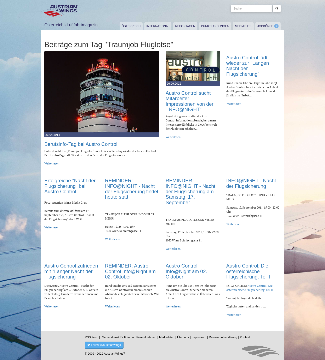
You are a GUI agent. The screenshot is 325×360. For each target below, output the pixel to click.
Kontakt (245, 337)
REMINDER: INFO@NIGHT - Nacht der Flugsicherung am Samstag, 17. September (190, 191)
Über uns (183, 337)
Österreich (131, 26)
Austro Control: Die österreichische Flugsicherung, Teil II (249, 288)
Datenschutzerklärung (223, 337)
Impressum (199, 337)
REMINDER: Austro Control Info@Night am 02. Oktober (130, 271)
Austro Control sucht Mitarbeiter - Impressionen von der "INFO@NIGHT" (189, 101)
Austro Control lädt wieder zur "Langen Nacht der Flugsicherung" (247, 66)
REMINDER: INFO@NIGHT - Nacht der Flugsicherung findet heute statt (131, 189)
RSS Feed (91, 337)
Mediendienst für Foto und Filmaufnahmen (129, 337)
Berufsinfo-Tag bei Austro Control (80, 144)
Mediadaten (166, 337)
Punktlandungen (215, 26)
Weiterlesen (51, 163)
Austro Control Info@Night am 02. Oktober (186, 271)
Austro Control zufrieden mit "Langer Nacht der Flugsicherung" (71, 271)
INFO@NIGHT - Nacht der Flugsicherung (251, 183)
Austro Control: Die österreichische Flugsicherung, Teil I (248, 271)
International (157, 26)
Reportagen (185, 26)
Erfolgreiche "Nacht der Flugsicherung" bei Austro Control (70, 186)
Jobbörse (265, 26)
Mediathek (243, 26)
